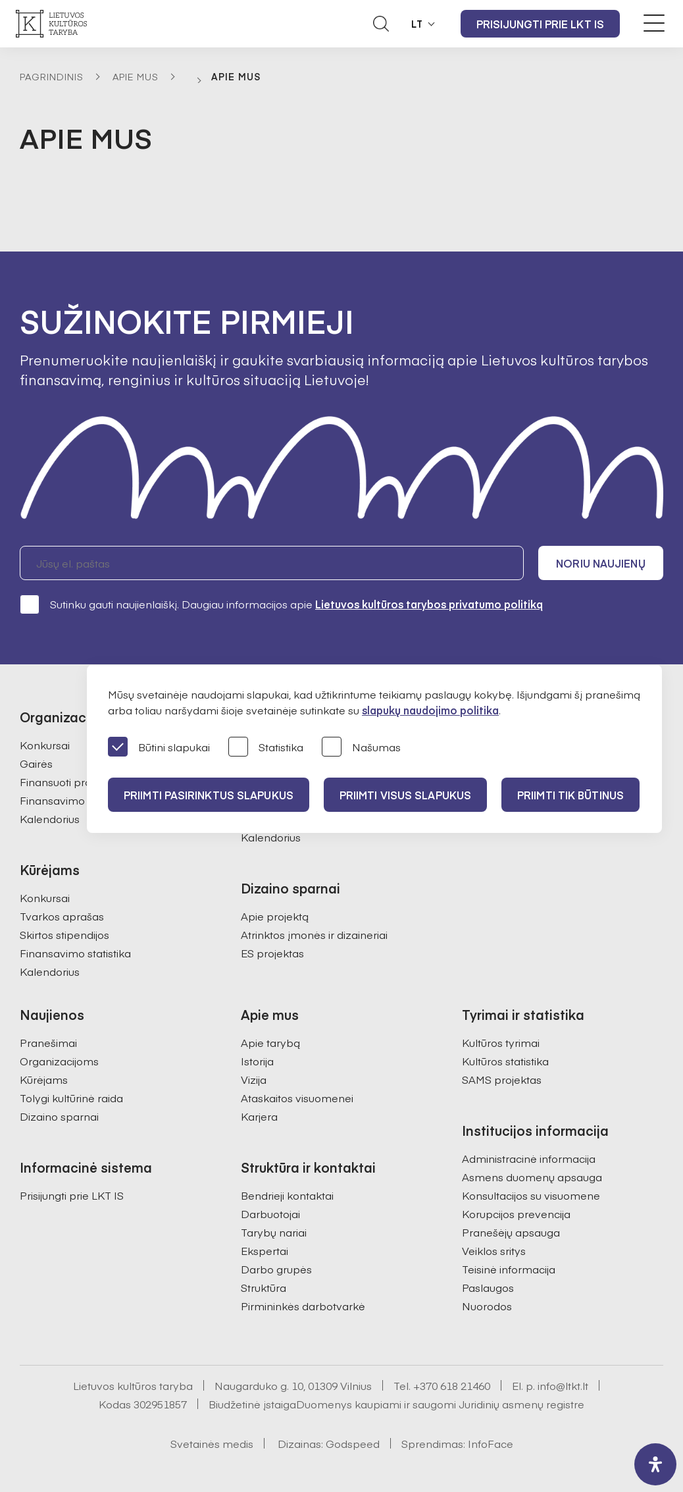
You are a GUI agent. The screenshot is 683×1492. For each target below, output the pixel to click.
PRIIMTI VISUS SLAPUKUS (405, 794)
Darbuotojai (270, 1213)
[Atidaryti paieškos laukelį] (381, 24)
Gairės (36, 763)
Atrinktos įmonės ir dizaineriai (314, 934)
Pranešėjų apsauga (511, 1232)
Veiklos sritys (494, 1250)
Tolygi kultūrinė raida (71, 1097)
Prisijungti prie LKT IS (540, 23)
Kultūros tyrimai (501, 1042)
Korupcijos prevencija (516, 1213)
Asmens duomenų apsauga (532, 1176)
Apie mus (136, 76)
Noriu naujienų (600, 563)
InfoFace (490, 1443)
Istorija (257, 1060)
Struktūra (263, 1287)
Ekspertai (264, 1250)
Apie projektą (275, 916)
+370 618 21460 (451, 1385)
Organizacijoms (59, 1060)
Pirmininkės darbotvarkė (303, 1305)
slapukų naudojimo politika (430, 710)
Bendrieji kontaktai (287, 1195)
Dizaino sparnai (59, 1116)
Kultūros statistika (505, 1060)
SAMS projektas (502, 1079)
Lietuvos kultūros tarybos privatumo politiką (429, 604)
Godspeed (353, 1443)
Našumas (361, 748)
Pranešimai (48, 1042)
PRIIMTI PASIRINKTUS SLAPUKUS (208, 794)
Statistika (265, 748)
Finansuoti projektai (69, 781)
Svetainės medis (211, 1443)
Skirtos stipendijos (64, 934)
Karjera (259, 1116)
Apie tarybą (270, 1042)
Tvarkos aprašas (62, 916)
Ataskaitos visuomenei (297, 1097)
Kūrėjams (44, 1079)
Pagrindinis (52, 76)
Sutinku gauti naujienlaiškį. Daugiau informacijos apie (281, 604)
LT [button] (417, 23)
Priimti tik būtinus (570, 794)
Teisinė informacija (508, 1269)
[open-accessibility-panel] (655, 1464)
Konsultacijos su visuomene (531, 1195)
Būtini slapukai (159, 748)
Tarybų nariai (274, 1232)
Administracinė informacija (528, 1158)
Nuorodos (487, 1305)
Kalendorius (50, 818)
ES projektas (272, 953)
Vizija (253, 1079)
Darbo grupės (276, 1269)
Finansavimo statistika (75, 800)
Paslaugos (488, 1287)
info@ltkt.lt (563, 1385)
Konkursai (45, 744)
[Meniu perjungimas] (654, 23)
